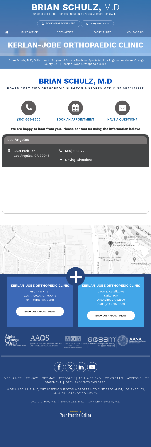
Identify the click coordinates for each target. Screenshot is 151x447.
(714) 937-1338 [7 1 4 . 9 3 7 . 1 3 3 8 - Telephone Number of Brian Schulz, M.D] (115, 304)
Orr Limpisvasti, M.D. (104, 401)
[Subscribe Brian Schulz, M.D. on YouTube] (92, 367)
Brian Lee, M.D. (72, 401)
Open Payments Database (85, 382)
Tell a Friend (90, 378)
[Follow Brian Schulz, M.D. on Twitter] (70, 367)
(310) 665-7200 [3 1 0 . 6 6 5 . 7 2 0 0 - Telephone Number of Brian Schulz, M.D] (99, 23)
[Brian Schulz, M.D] (75, 9)
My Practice (29, 32)
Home (7, 32)
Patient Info (102, 32)
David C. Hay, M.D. (44, 401)
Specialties (65, 32)
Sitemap (48, 378)
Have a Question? (122, 119)
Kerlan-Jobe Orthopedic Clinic (40, 285)
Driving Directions (78, 160)
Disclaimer (13, 378)
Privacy (32, 378)
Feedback (66, 378)
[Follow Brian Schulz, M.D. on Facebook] (59, 367)
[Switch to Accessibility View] (5, 438)
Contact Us (135, 32)
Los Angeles (18, 139)
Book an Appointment (61, 23)
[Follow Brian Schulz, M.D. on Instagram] (81, 367)
